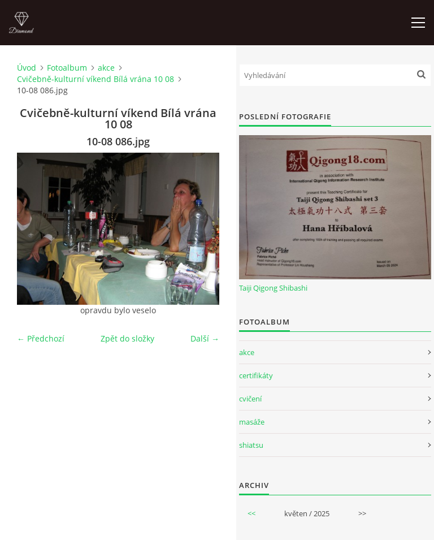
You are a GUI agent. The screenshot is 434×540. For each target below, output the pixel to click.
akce (106, 67)
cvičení (250, 399)
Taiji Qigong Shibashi (273, 288)
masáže (251, 422)
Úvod (26, 67)
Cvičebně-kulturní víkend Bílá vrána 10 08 (95, 79)
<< (251, 513)
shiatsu (251, 445)
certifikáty (256, 375)
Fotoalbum (67, 67)
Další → (204, 338)
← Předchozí (40, 338)
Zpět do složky (127, 338)
